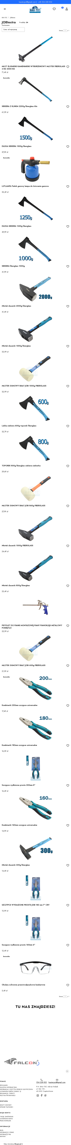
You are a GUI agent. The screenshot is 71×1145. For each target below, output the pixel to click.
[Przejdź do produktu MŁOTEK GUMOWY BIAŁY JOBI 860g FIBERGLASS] (35, 489)
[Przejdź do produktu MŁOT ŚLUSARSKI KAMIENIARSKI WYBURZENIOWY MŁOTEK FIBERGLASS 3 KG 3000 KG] (35, 49)
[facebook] (41, 1095)
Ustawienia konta (6, 1119)
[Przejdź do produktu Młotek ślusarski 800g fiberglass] (35, 568)
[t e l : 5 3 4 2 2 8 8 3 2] (41, 1081)
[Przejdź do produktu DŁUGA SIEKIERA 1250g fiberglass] (35, 209)
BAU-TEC (4, 18)
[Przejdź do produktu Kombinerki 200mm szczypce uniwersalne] (35, 688)
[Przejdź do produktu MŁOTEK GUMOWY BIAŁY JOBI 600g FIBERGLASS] (35, 648)
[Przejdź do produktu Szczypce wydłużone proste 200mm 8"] (35, 768)
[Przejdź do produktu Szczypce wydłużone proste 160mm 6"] (35, 928)
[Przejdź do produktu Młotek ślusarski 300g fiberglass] (35, 848)
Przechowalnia (5, 1121)
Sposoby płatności (6, 1107)
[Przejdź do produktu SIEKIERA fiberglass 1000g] (35, 249)
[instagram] (37, 1095)
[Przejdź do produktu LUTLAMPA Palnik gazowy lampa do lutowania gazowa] (35, 169)
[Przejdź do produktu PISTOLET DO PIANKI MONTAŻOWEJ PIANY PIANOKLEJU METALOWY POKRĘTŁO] (35, 608)
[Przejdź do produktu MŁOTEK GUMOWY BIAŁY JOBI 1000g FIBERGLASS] (35, 369)
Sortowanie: (6, 25)
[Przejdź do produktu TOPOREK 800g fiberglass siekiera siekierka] (35, 449)
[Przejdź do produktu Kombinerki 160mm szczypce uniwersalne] (35, 808)
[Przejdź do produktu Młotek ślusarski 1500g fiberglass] (35, 329)
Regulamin (4, 1085)
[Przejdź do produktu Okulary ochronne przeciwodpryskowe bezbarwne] (35, 968)
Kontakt (3, 1136)
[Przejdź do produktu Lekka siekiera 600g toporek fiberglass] (35, 409)
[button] (5, 9)
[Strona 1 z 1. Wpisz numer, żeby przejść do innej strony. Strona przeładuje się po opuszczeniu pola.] (65, 31)
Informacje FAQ (5, 1134)
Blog (1, 1130)
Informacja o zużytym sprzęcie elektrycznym (16, 1089)
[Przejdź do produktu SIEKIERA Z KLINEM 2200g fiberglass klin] (35, 89)
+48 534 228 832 (45, 2)
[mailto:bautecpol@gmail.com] (57, 1081)
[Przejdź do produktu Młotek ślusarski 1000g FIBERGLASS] (35, 528)
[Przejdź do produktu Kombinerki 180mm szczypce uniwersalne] (35, 728)
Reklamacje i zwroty (7, 1093)
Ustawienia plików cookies (9, 1091)
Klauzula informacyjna (8, 1087)
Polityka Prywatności (7, 1095)
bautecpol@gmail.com (27, 2)
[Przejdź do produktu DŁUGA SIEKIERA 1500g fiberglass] (35, 129)
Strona (61, 31)
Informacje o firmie (7, 1132)
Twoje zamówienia (6, 1117)
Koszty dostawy (6, 1105)
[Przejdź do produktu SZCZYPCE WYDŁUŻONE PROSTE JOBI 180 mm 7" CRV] (35, 888)
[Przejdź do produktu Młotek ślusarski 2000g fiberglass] (35, 289)
